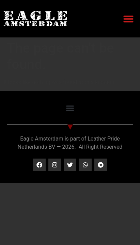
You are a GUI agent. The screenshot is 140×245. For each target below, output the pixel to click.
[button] (128, 19)
